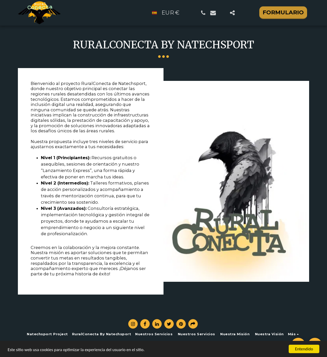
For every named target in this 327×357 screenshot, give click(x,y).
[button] (203, 13)
